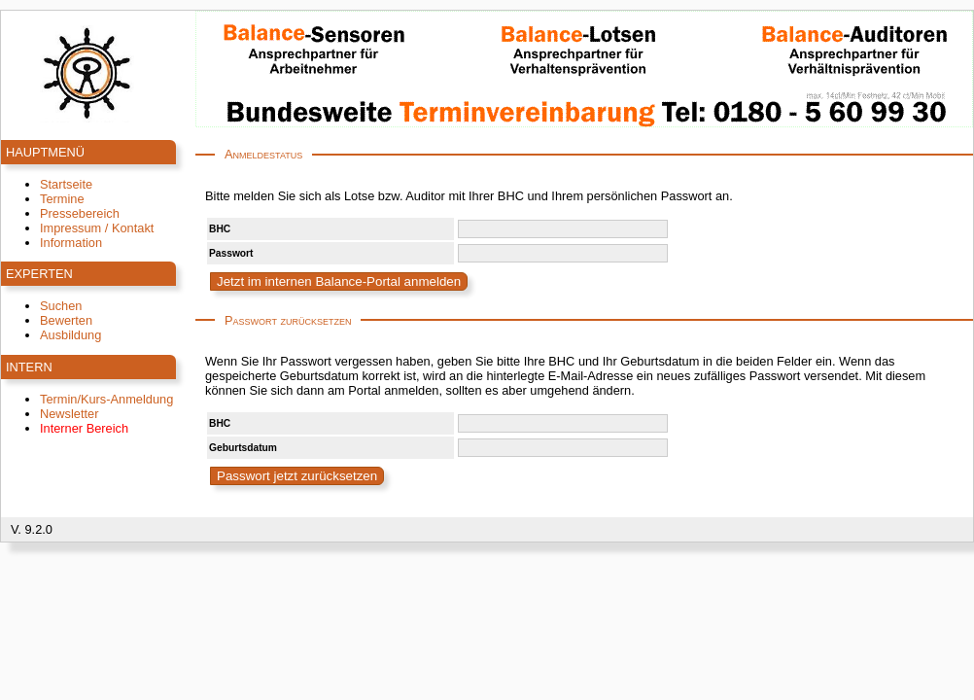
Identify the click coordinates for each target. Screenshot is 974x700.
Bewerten (66, 320)
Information (71, 242)
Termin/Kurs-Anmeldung (106, 399)
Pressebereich (80, 213)
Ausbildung (70, 335)
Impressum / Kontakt (97, 228)
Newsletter (69, 413)
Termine (62, 199)
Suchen (61, 305)
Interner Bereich (84, 428)
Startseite (66, 184)
